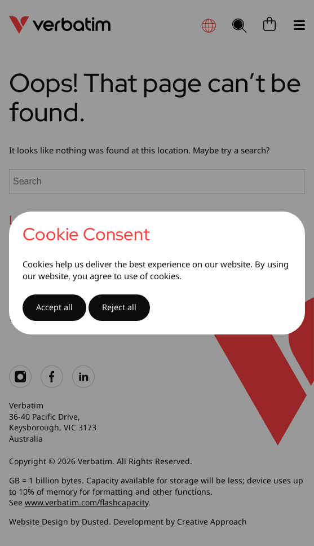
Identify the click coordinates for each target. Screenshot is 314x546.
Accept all (54, 307)
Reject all (119, 307)
